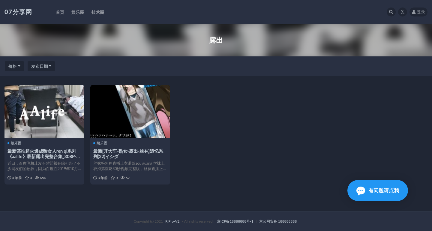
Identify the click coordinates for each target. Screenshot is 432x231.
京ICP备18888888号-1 (235, 221)
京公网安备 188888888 (278, 221)
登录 (418, 11)
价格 (12, 66)
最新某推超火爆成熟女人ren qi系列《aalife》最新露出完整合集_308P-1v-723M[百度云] (42, 156)
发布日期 (39, 66)
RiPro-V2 (172, 221)
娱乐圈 (15, 143)
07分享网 (18, 11)
